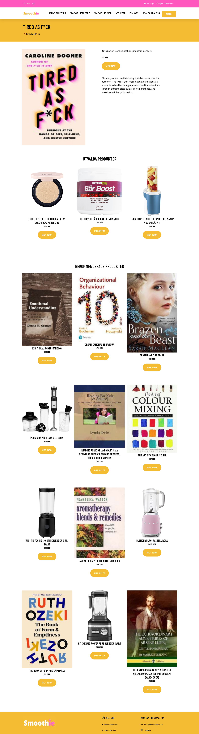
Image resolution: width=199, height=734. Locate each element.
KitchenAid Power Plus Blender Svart (99, 644)
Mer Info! (111, 66)
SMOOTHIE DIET (102, 13)
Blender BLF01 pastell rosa (152, 541)
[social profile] (33, 3)
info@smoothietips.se (164, 3)
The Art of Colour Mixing (152, 455)
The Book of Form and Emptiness (47, 671)
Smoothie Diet (110, 731)
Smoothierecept (110, 725)
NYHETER (120, 13)
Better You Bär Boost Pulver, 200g (99, 219)
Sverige (148, 3)
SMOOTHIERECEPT (80, 13)
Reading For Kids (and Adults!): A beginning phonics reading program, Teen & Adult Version (99, 454)
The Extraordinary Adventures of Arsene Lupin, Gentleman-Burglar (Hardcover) (152, 674)
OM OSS (134, 13)
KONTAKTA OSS (151, 13)
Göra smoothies (123, 50)
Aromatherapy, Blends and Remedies (99, 561)
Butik (169, 14)
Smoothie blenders (142, 50)
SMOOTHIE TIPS (57, 13)
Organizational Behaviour (99, 344)
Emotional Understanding (47, 348)
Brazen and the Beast (152, 355)
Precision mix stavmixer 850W (47, 438)
